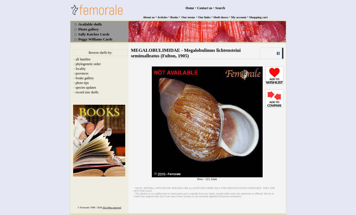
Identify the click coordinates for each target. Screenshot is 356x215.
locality (81, 69)
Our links (204, 17)
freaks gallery (85, 78)
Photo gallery (88, 29)
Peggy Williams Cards (95, 39)
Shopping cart (258, 17)
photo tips (82, 83)
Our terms (188, 17)
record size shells (87, 92)
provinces (82, 73)
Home (190, 8)
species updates (86, 87)
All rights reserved (112, 207)
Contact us (204, 8)
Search (220, 8)
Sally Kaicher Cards (93, 34)
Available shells (90, 24)
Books (174, 17)
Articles (162, 17)
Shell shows (220, 17)
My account (238, 17)
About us (149, 17)
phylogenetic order (88, 64)
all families (83, 59)
